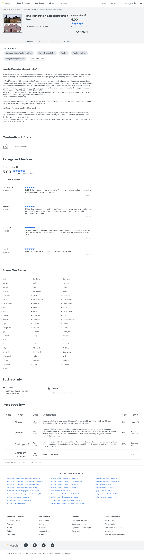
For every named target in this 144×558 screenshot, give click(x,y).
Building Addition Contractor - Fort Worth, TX (66, 481)
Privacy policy (110, 524)
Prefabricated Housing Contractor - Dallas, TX (66, 500)
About (41, 524)
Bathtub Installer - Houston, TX (17, 503)
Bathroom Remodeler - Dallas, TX (18, 497)
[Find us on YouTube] (52, 545)
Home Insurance (13, 520)
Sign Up (113, 3)
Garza (18, 422)
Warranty (10, 524)
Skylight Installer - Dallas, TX (104, 491)
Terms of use (110, 520)
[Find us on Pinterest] (35, 545)
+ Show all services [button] (37, 59)
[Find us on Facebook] (26, 545)
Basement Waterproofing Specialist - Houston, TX (24, 494)
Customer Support (79, 520)
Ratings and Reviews (18, 159)
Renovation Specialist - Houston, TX (107, 481)
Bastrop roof (22, 444)
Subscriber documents (114, 528)
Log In (131, 3)
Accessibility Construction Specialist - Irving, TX (23, 488)
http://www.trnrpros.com (62, 393)
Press (41, 535)
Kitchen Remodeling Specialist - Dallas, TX (65, 494)
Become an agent (79, 524)
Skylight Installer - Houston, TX (105, 497)
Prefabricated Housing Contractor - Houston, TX (67, 503)
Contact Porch (45, 531)
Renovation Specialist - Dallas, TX (106, 478)
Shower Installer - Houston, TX (105, 488)
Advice (51, 3)
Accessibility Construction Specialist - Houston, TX (24, 484)
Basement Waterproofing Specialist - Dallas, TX (23, 491)
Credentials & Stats (17, 137)
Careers (42, 528)
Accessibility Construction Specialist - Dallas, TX (23, 478)
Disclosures (109, 531)
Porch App (62, 3)
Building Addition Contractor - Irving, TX (64, 488)
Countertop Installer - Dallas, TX (61, 491)
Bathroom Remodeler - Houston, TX (19, 500)
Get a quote (77, 531)
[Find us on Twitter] (44, 545)
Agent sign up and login (81, 528)
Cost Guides (39, 3)
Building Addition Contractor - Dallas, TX (64, 478)
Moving (9, 528)
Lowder (19, 432)
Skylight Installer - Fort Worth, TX (106, 494)
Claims (9, 531)
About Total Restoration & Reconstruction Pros (21, 69)
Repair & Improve (23, 3)
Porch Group (44, 520)
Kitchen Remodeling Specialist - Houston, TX (66, 497)
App (104, 3)
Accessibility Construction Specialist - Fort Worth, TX (25, 481)
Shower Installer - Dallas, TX (104, 484)
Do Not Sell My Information (115, 535)
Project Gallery (14, 405)
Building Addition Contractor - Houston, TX (65, 484)
